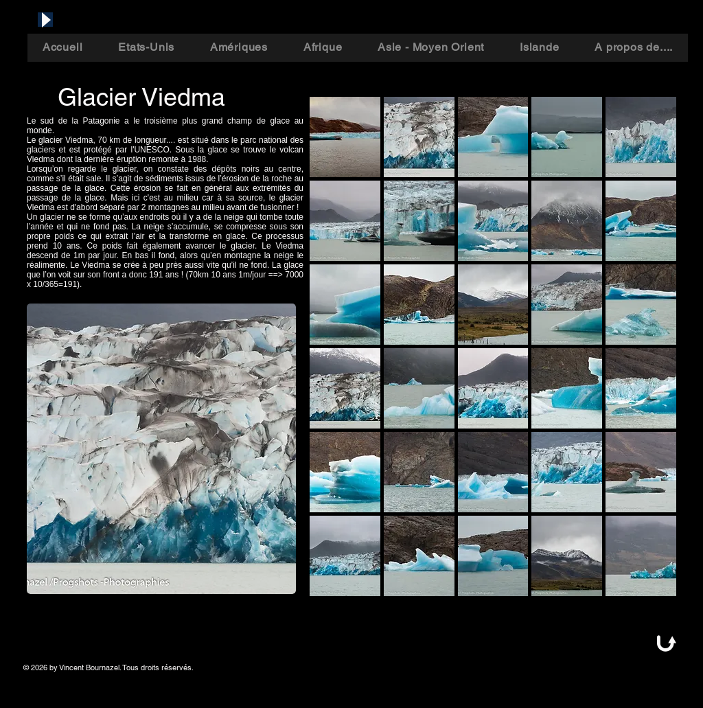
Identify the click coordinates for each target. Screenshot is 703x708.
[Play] (45, 19)
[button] (345, 137)
